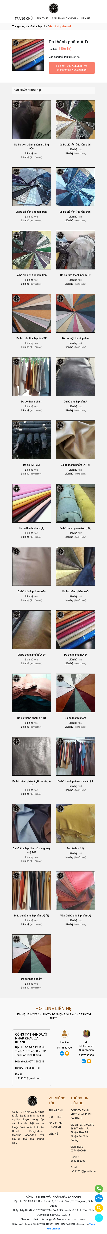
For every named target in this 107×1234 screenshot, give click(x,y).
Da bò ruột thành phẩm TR (75, 275)
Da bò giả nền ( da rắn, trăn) (75, 144)
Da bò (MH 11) (75, 848)
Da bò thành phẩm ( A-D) (31, 718)
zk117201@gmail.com (28, 1078)
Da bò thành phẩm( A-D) (31, 654)
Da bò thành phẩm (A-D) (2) (75, 528)
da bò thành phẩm (36, 26)
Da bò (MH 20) (31, 464)
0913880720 (32, 1068)
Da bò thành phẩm (31, 401)
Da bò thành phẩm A (75, 401)
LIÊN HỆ (85, 18)
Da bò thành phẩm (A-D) (31, 591)
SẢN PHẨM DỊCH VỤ (64, 18)
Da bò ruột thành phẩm (75, 338)
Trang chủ (18, 26)
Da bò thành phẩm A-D (75, 591)
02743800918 (36, 1061)
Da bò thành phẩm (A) (31, 528)
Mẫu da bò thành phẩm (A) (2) (31, 915)
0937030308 (74, 65)
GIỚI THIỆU (43, 18)
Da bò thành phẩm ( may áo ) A (75, 781)
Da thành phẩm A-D (75, 654)
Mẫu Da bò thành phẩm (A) (75, 915)
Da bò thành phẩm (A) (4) (75, 464)
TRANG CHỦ (24, 19)
